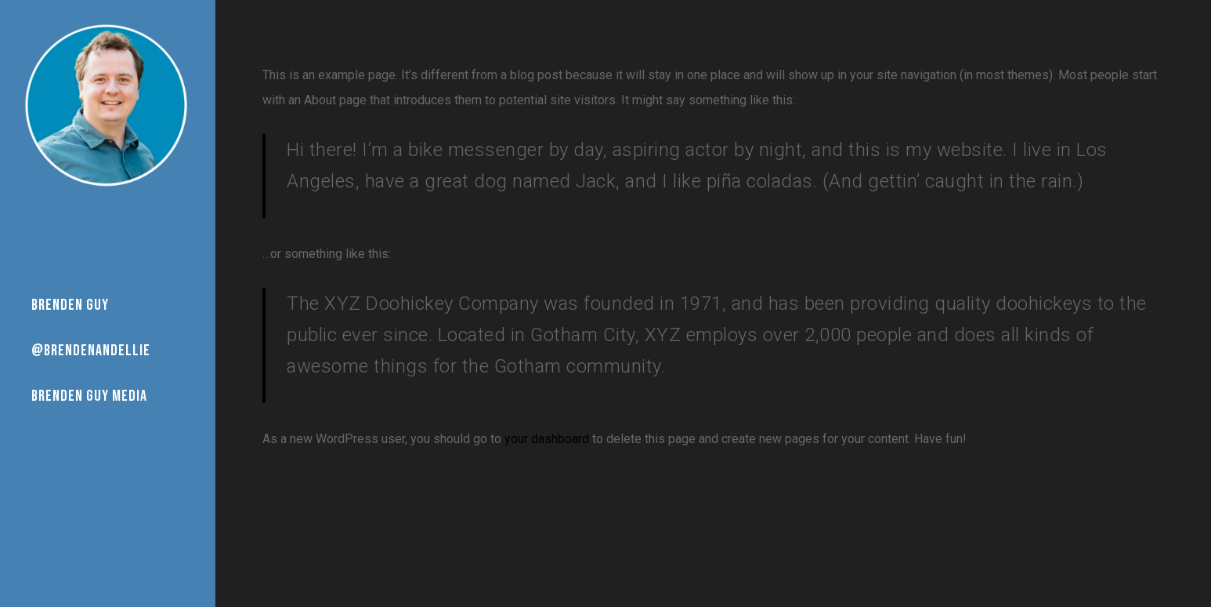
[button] (1181, 8)
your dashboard (546, 438)
